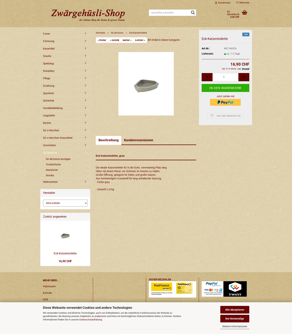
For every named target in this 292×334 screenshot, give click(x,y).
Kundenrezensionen (138, 140)
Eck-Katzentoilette (65, 253)
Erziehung (48, 85)
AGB (45, 299)
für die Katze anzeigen (58, 159)
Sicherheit (48, 100)
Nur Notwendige (234, 318)
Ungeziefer (49, 115)
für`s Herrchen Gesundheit (58, 137)
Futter (46, 33)
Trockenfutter (53, 164)
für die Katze (50, 152)
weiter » (127, 40)
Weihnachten (50, 181)
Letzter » (140, 40)
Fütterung (48, 41)
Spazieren (48, 93)
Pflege (46, 78)
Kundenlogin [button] (223, 2)
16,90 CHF (65, 261)
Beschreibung (108, 140)
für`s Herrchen (51, 130)
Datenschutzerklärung (90, 319)
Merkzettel (242, 2)
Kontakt (47, 292)
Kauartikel (48, 48)
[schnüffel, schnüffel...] (192, 13)
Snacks (47, 56)
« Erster (102, 40)
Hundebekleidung (53, 108)
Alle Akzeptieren (234, 309)
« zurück (114, 40)
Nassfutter (52, 169)
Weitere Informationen (234, 326)
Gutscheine (49, 145)
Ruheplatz (48, 70)
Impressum (49, 286)
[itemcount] (225, 77)
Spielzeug (48, 63)
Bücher (47, 122)
